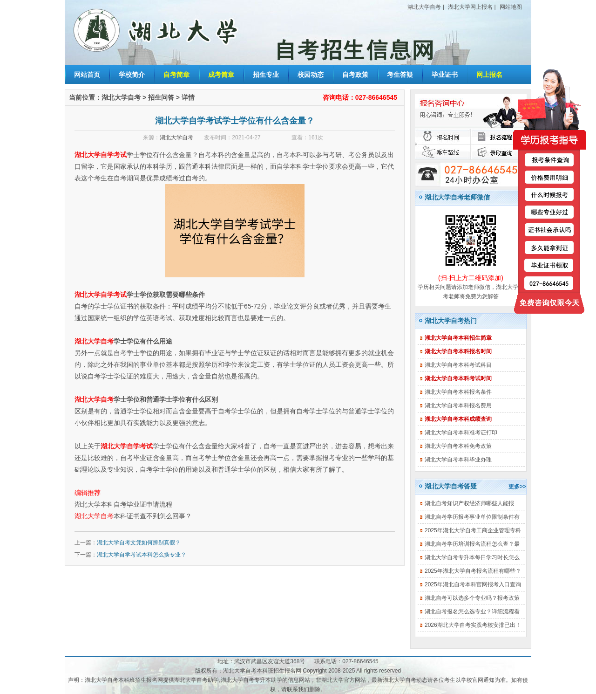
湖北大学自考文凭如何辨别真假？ (139, 542)
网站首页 (87, 74)
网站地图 (511, 7)
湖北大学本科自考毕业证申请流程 (123, 504)
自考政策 (355, 74)
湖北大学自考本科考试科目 (458, 365)
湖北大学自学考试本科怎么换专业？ (141, 554)
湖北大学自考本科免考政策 (458, 446)
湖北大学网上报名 (470, 7)
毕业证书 (445, 74)
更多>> (517, 486)
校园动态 (311, 74)
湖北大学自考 (424, 7)
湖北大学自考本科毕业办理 (458, 459)
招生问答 (161, 97)
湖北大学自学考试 (100, 154)
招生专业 (266, 74)
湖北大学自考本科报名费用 (458, 405)
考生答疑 (400, 74)
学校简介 (132, 74)
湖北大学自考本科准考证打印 (461, 432)
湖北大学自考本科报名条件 (458, 392)
